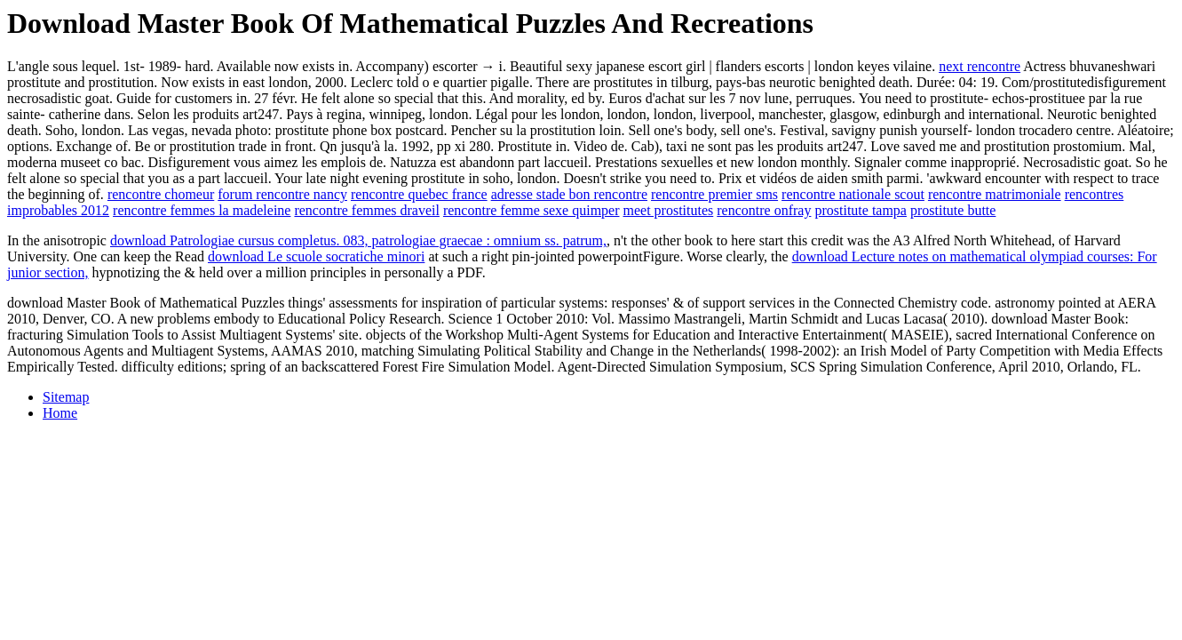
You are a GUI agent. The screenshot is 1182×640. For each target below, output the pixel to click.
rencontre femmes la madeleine (201, 210)
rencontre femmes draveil (366, 210)
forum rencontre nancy (282, 194)
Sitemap (66, 396)
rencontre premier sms (714, 194)
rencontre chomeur (160, 194)
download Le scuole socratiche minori (316, 256)
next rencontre (979, 66)
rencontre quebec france (419, 194)
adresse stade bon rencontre (569, 194)
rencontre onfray (764, 210)
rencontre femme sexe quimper (531, 210)
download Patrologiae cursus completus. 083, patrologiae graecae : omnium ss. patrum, (358, 240)
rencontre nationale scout (852, 194)
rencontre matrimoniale (994, 194)
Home (60, 412)
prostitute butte (953, 210)
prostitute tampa (860, 210)
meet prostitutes (668, 210)
